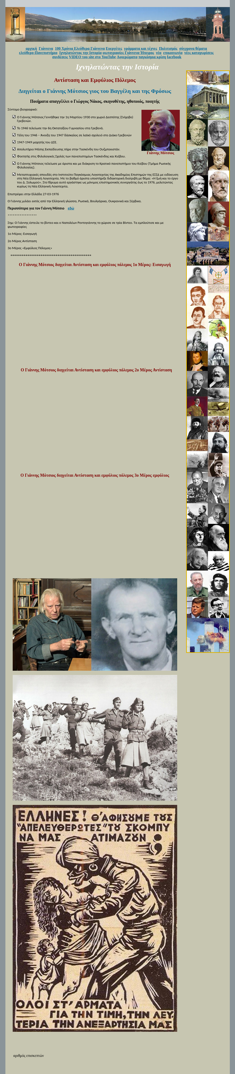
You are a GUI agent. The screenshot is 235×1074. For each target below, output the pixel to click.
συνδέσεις (60, 57)
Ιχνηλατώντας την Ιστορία (80, 53)
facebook (174, 57)
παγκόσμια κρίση (152, 57)
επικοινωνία (173, 53)
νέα (158, 53)
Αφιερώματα (127, 57)
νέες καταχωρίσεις (199, 53)
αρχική (31, 48)
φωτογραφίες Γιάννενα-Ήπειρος (128, 53)
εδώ (71, 208)
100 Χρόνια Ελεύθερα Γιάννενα (80, 48)
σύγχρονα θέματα (193, 48)
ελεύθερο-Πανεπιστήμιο (38, 53)
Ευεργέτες (114, 48)
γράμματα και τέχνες (140, 48)
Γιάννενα (46, 48)
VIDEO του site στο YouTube (92, 57)
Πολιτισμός (168, 48)
